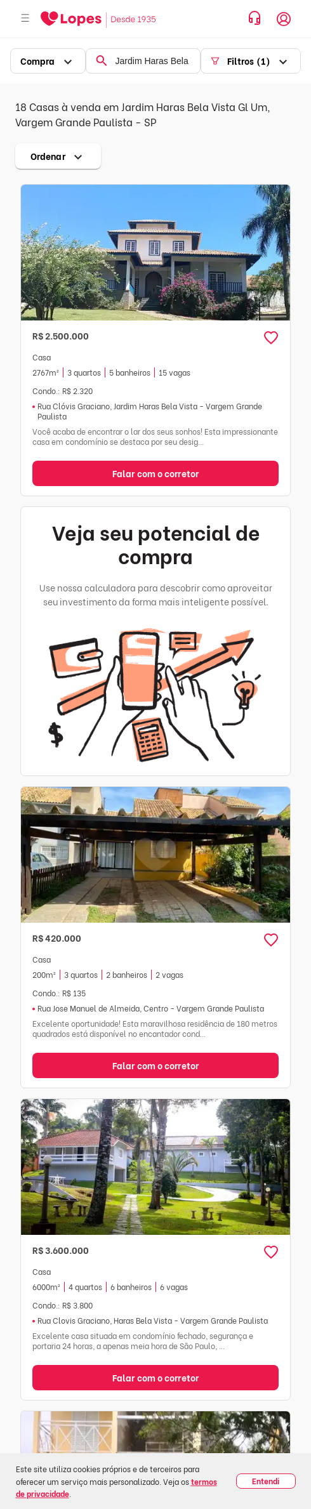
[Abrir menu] (25, 18)
